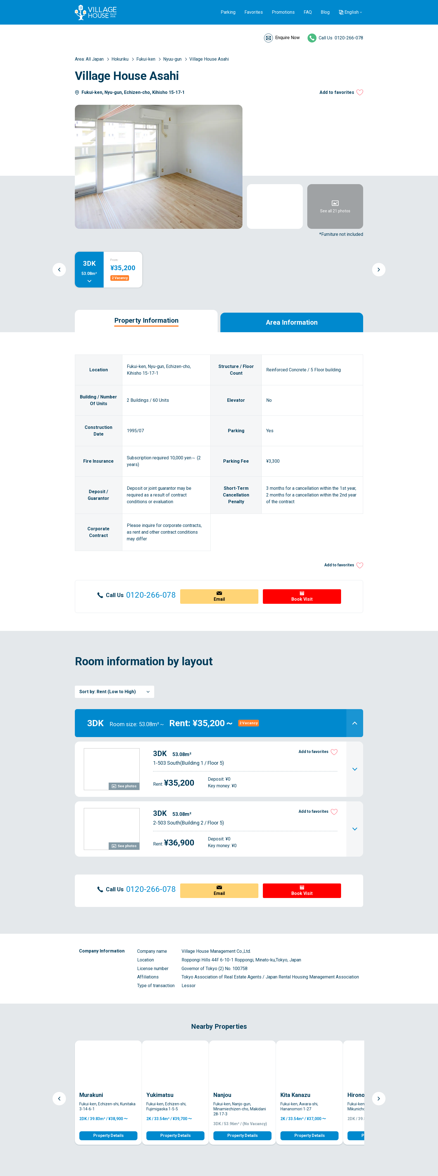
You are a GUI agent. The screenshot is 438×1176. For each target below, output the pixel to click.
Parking (228, 12)
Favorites (253, 12)
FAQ (308, 12)
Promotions (283, 12)
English (351, 12)
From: (114, 260)
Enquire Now (287, 37)
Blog (325, 12)
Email (219, 599)
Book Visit (302, 599)
